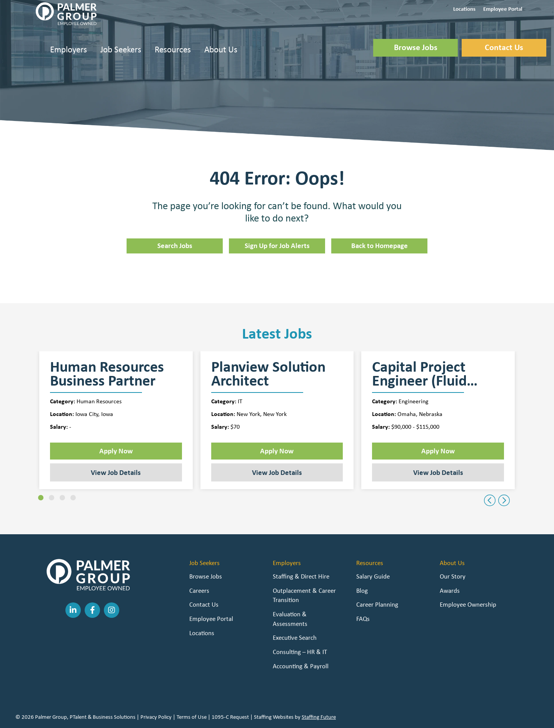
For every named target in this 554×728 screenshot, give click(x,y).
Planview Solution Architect (268, 373)
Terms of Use (192, 717)
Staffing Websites (274, 717)
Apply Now (116, 451)
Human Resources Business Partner (107, 373)
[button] (464, 8)
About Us (220, 49)
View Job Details (116, 472)
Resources (173, 49)
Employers (68, 49)
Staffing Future (319, 717)
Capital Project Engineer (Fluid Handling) (419, 373)
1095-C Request (230, 717)
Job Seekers (120, 49)
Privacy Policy (156, 717)
